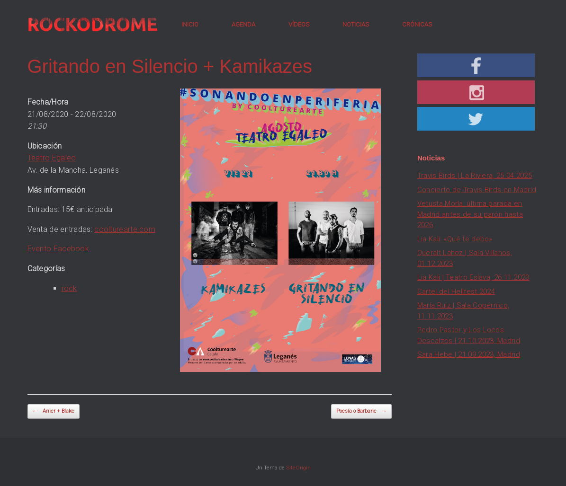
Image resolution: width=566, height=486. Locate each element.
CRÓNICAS (417, 24)
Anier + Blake (53, 411)
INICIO (189, 24)
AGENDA (243, 24)
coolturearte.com (124, 229)
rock (69, 288)
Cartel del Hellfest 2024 (456, 291)
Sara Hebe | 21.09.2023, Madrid (468, 354)
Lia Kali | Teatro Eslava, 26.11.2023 (473, 277)
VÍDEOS (298, 24)
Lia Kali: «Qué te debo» (455, 239)
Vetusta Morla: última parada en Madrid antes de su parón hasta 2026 (470, 214)
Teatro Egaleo (51, 157)
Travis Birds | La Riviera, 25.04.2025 (474, 175)
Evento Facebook (58, 248)
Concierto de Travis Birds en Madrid (477, 190)
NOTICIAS (355, 24)
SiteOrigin (298, 467)
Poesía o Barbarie (361, 411)
